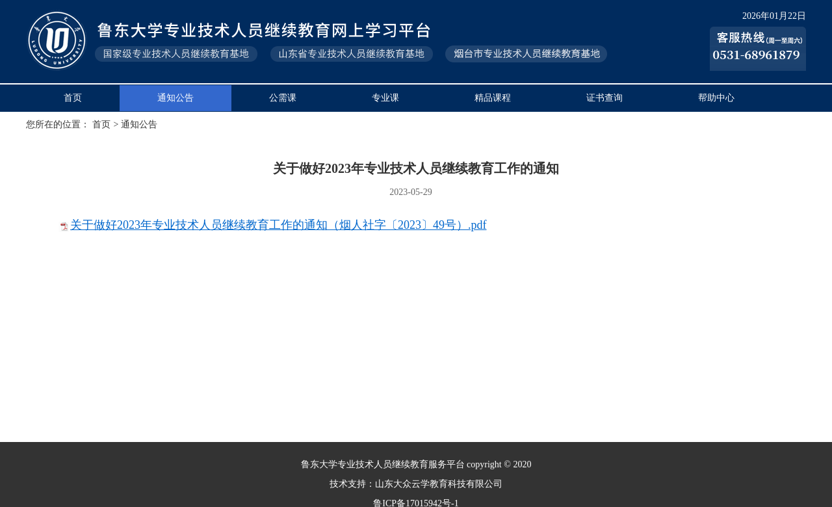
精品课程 (492, 98)
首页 (73, 98)
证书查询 (604, 98)
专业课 (385, 98)
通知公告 (175, 98)
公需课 (282, 98)
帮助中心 (716, 98)
